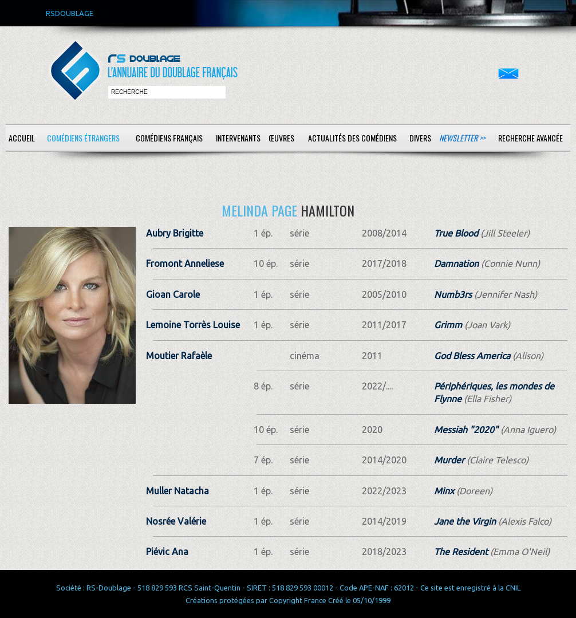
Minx (444, 491)
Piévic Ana (167, 551)
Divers (420, 138)
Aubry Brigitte (174, 233)
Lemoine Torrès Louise (193, 325)
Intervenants (238, 138)
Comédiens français (169, 138)
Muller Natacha (177, 491)
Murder (449, 460)
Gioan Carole (173, 294)
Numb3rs (453, 294)
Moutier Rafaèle (179, 356)
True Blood (456, 233)
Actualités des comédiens (352, 138)
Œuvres (281, 138)
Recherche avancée (530, 138)
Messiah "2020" (466, 429)
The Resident (461, 551)
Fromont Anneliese (185, 263)
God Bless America (472, 356)
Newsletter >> (462, 138)
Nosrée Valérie (176, 521)
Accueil (22, 138)
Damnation (456, 263)
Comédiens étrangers (83, 138)
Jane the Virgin (465, 521)
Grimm (448, 325)
